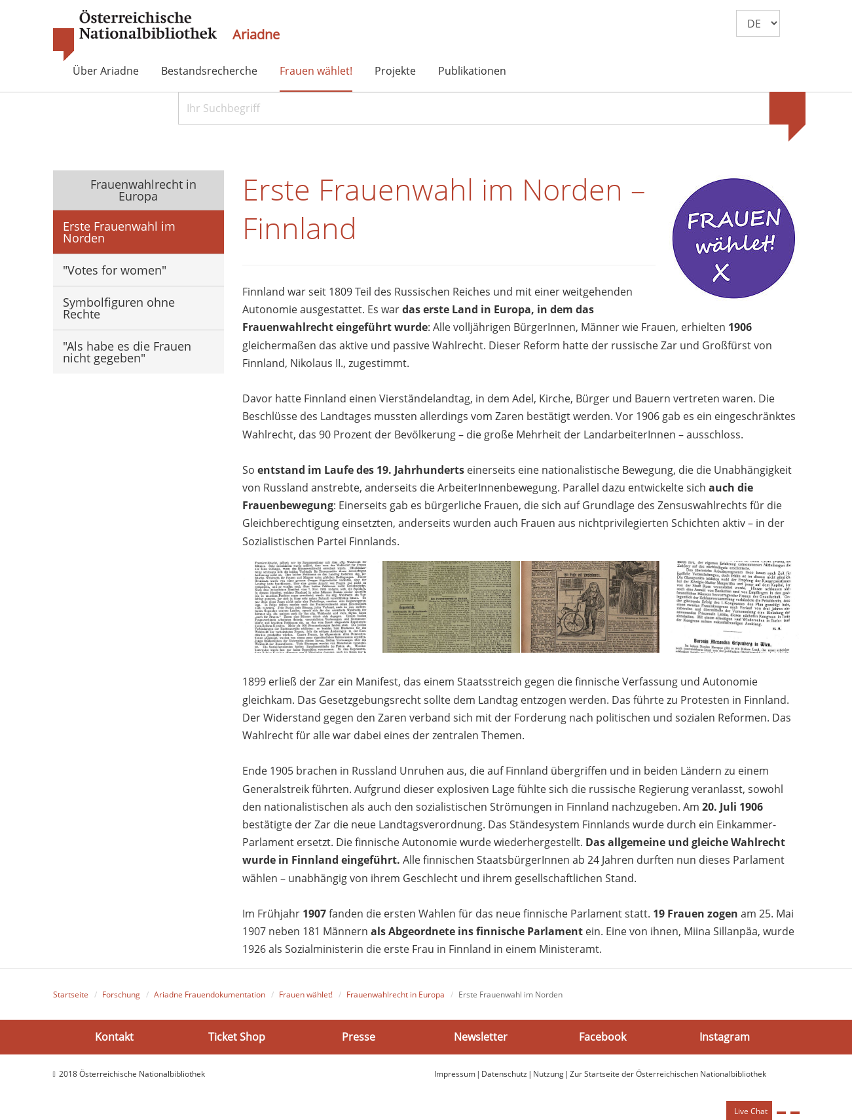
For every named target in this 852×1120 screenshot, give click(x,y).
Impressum (454, 1073)
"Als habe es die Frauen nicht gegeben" (127, 352)
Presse (358, 1037)
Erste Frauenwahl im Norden (119, 232)
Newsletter (481, 1037)
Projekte (395, 71)
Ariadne (256, 34)
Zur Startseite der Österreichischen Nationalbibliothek (668, 1073)
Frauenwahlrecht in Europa (141, 190)
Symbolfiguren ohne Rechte (119, 308)
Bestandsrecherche (209, 71)
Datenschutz (504, 1073)
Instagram (724, 1037)
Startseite (70, 994)
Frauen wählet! (316, 71)
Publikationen (472, 71)
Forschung (121, 994)
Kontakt (114, 1037)
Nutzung (548, 1073)
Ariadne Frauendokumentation (209, 994)
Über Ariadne (106, 71)
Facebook (602, 1037)
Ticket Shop (236, 1037)
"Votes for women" (114, 270)
